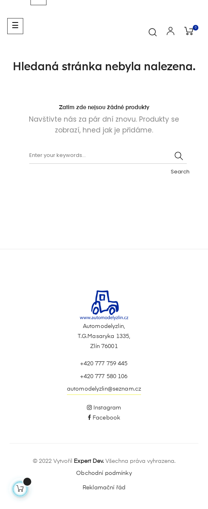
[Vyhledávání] (108, 156)
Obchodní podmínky (103, 473)
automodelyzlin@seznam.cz (104, 389)
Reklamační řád (104, 488)
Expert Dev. (89, 461)
